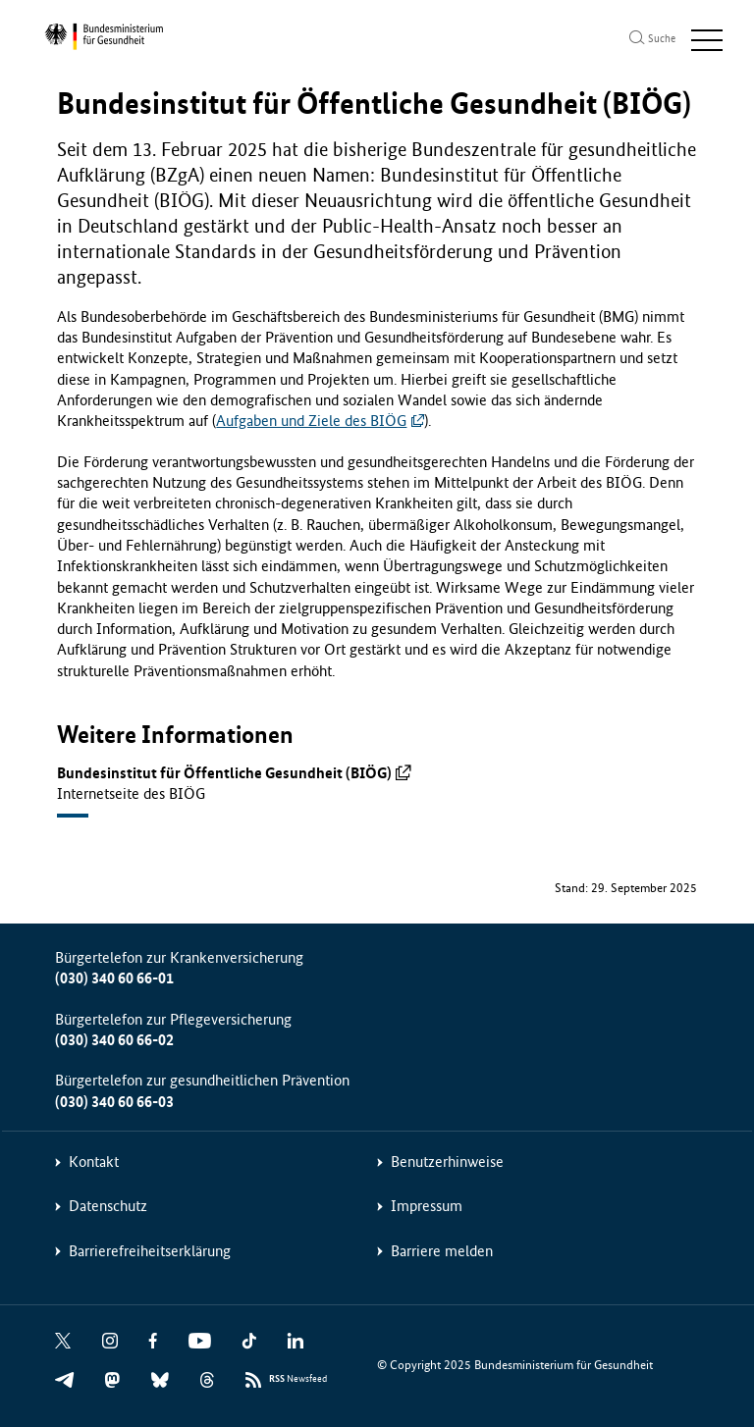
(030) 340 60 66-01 (114, 978)
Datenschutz (108, 1205)
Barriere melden (442, 1251)
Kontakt (94, 1161)
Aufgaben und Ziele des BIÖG (311, 420)
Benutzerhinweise (447, 1161)
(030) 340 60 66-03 (114, 1101)
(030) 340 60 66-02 (114, 1040)
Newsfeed (298, 1379)
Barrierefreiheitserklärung (150, 1251)
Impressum (426, 1205)
